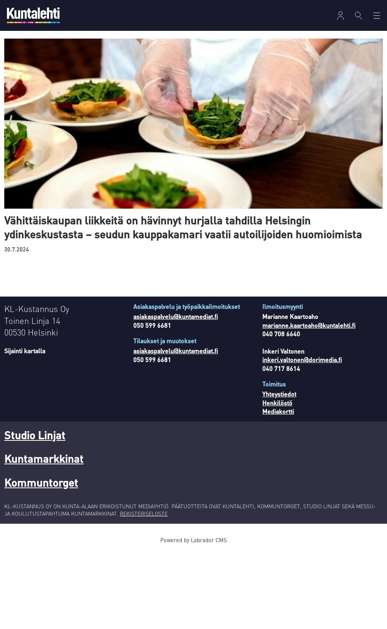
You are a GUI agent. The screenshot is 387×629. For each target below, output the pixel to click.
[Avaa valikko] (340, 15)
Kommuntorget (41, 482)
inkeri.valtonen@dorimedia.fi (302, 360)
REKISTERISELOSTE (144, 513)
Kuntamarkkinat (43, 458)
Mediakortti (278, 411)
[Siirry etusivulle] (33, 15)
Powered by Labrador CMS (193, 539)
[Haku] (359, 15)
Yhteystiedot (279, 394)
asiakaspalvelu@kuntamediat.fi (175, 316)
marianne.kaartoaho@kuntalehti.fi (308, 325)
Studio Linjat (34, 435)
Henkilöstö (277, 403)
